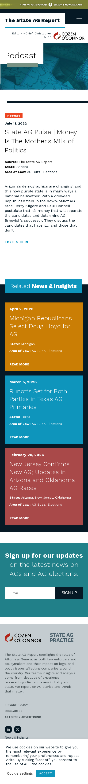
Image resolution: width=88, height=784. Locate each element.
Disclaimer (13, 711)
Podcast (13, 115)
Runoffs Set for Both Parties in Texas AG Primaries (38, 399)
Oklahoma (63, 497)
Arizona (22, 167)
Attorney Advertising (23, 717)
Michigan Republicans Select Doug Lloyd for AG (40, 326)
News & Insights (17, 737)
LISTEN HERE (17, 242)
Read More (19, 364)
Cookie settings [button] (20, 773)
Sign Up (69, 593)
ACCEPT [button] (45, 773)
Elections (50, 172)
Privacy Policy (16, 705)
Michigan (28, 344)
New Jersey (44, 497)
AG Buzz (34, 172)
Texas (25, 417)
